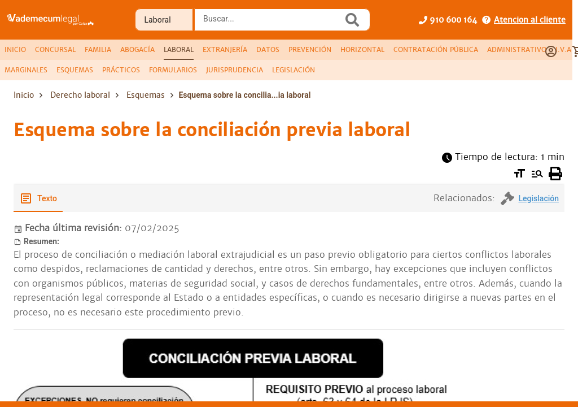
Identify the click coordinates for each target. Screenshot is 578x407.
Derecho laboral (80, 95)
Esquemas (145, 95)
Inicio (24, 95)
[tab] (15, 50)
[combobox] (271, 23)
